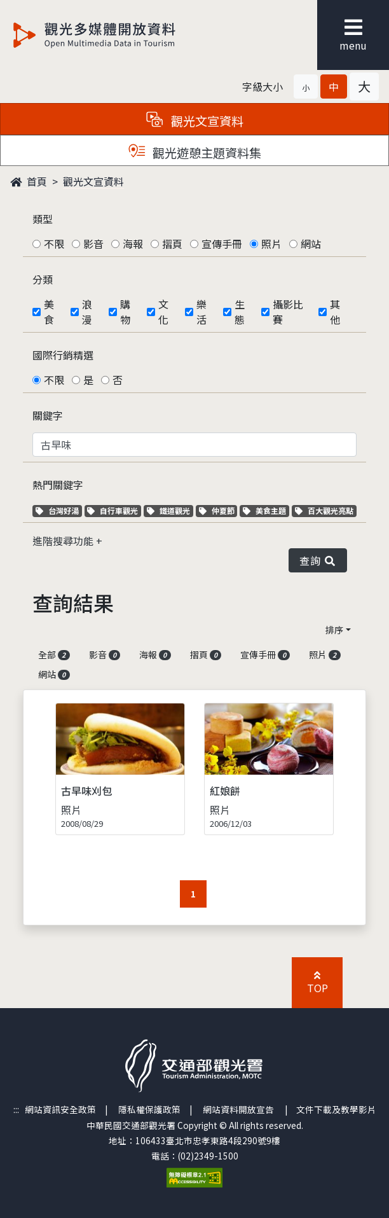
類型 (42, 218)
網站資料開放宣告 (238, 1109)
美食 (49, 311)
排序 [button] (334, 629)
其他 (335, 311)
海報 (133, 243)
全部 (54, 654)
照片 (271, 243)
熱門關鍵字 (57, 484)
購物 (125, 311)
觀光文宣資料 (93, 181)
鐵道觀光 (170, 510)
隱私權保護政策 (149, 1109)
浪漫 (87, 311)
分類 (42, 279)
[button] (306, 86)
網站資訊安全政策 (60, 1109)
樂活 (201, 311)
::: (16, 1109)
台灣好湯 (59, 510)
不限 (54, 243)
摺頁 (172, 243)
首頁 (28, 181)
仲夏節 (218, 510)
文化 (163, 311)
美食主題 (266, 510)
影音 (93, 243)
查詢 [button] (317, 560)
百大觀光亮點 (324, 510)
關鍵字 (47, 415)
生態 (240, 311)
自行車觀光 (112, 510)
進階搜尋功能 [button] (64, 540)
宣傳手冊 (221, 243)
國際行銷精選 (62, 355)
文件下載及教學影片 (336, 1109)
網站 (311, 243)
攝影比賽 (288, 311)
